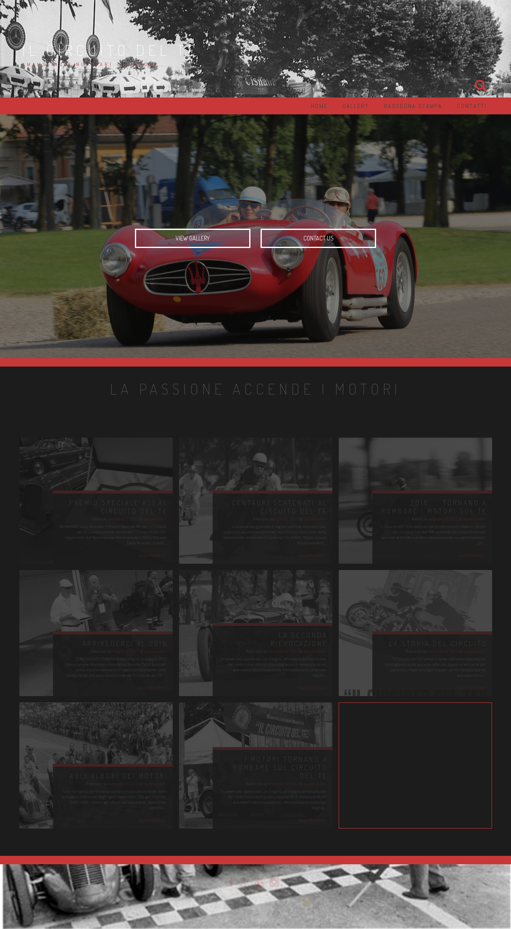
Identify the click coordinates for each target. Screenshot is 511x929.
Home (319, 106)
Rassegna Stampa (413, 106)
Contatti (472, 106)
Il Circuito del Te (110, 50)
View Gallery (193, 238)
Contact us (318, 238)
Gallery (355, 106)
